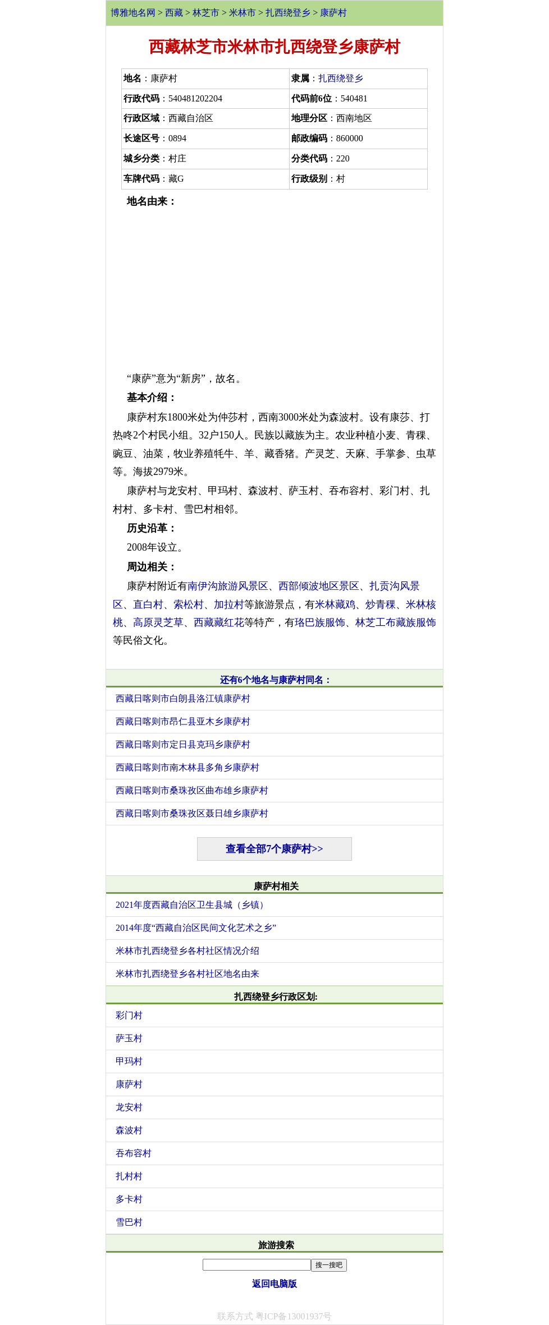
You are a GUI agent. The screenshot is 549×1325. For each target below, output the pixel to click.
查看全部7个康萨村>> (274, 849)
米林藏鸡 (335, 604)
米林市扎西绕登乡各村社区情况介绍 (187, 950)
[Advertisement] (274, 289)
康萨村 (333, 12)
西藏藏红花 (219, 622)
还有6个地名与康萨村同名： (276, 680)
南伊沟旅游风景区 (227, 586)
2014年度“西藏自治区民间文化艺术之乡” (196, 927)
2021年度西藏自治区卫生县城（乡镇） (192, 905)
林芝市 (206, 12)
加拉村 (229, 604)
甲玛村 (129, 1061)
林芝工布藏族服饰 (395, 622)
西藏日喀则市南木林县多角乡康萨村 (187, 767)
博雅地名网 (133, 12)
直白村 (148, 604)
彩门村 (129, 1015)
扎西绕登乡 (288, 12)
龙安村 (129, 1107)
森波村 (129, 1130)
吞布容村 (134, 1153)
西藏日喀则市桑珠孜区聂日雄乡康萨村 (192, 813)
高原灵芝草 (158, 622)
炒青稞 (380, 604)
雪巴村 (129, 1222)
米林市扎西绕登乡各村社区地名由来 (187, 973)
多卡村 (129, 1199)
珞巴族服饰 (320, 622)
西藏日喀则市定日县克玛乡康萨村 (183, 744)
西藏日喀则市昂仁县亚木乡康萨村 (183, 721)
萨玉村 (129, 1038)
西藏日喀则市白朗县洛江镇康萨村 (183, 698)
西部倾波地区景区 (318, 586)
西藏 (174, 12)
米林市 (242, 12)
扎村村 (129, 1176)
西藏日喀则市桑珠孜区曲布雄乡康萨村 (192, 790)
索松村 (188, 604)
